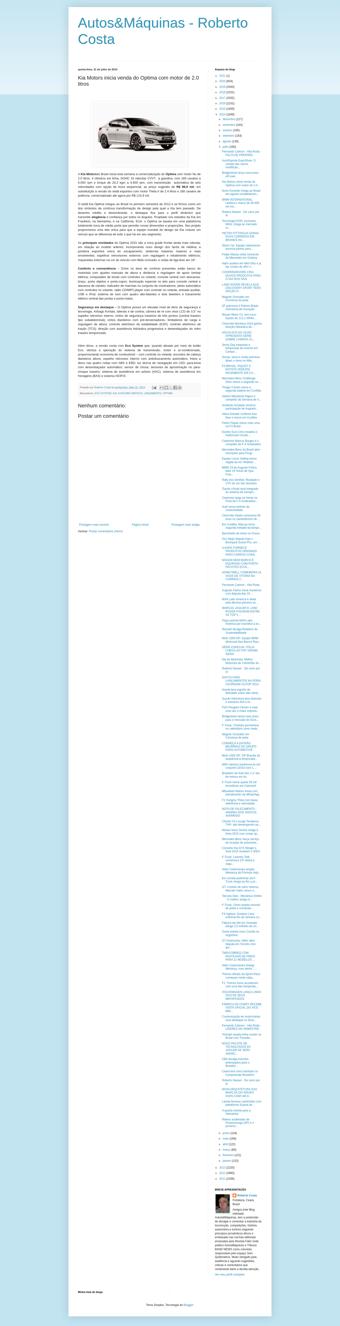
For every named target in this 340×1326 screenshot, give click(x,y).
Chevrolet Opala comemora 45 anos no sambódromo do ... (241, 517)
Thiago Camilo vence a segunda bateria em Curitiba (241, 389)
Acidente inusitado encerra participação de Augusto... (240, 407)
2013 (222, 1167)
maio (226, 1138)
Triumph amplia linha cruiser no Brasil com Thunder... (241, 1036)
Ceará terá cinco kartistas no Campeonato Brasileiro (240, 1073)
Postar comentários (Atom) (106, 531)
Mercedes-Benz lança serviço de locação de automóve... (240, 840)
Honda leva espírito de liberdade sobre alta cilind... (241, 691)
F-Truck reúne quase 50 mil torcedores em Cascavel (239, 784)
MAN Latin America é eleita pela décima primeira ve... (240, 601)
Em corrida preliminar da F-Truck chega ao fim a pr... (239, 880)
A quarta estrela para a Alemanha (236, 1112)
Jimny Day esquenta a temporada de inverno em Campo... (240, 348)
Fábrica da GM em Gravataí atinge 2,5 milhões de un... (240, 924)
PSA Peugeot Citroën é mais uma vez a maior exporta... (240, 709)
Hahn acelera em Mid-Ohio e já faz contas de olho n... (241, 265)
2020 (222, 81)
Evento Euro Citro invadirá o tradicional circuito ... (239, 433)
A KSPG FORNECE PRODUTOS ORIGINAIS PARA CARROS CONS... (239, 551)
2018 (222, 92)
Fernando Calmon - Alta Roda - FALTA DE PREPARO (241, 153)
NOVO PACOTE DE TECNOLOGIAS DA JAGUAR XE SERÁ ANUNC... (236, 1048)
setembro (229, 135)
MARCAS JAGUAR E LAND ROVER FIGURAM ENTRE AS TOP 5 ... (241, 611)
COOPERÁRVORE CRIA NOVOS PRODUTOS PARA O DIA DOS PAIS (241, 275)
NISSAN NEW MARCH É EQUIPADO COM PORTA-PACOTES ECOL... (240, 563)
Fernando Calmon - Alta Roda (240, 585)
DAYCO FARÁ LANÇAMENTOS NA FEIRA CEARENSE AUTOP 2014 (241, 681)
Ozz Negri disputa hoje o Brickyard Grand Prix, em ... (241, 540)
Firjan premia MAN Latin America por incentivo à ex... (241, 622)
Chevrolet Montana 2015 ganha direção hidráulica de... (242, 325)
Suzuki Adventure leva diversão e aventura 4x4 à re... (241, 700)
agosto (227, 141)
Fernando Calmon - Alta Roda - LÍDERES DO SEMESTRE (241, 1027)
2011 (222, 1178)
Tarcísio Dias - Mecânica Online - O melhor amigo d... (242, 897)
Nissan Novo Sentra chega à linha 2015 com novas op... (240, 831)
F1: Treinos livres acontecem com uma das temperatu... (240, 984)
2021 (222, 75)
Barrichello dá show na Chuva (240, 533)
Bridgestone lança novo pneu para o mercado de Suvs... (240, 718)
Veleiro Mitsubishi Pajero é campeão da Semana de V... (241, 398)
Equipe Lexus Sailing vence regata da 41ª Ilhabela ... (239, 460)
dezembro (229, 119)
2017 (222, 98)
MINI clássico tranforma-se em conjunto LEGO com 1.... (241, 766)
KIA (115, 393)
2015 (222, 108)
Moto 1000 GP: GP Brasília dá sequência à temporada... (241, 757)
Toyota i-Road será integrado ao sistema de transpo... (240, 490)
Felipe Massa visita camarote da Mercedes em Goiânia (240, 256)
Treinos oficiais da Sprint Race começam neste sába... (241, 975)
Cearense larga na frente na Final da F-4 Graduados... (240, 499)
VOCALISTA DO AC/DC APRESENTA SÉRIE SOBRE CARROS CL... (238, 336)
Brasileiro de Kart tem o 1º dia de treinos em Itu (240, 775)
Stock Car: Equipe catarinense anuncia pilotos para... (241, 247)
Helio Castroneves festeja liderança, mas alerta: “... (239, 967)
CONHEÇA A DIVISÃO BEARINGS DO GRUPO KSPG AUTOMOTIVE (239, 747)
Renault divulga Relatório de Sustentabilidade (240, 631)
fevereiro (228, 1155)
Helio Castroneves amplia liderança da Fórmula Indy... (241, 871)
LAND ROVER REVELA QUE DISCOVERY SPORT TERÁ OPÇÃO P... (241, 288)
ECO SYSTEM (103, 393)
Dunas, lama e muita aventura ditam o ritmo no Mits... (241, 358)
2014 (222, 114)
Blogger (188, 1305)
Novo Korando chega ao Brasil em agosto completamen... (241, 192)
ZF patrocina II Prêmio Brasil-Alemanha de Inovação (240, 307)
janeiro (227, 1160)
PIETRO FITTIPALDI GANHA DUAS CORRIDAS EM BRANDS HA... (240, 237)
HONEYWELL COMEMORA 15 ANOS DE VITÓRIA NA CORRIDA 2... (241, 576)
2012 (222, 1173)
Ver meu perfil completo (230, 1274)
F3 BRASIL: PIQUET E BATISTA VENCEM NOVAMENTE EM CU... (238, 369)
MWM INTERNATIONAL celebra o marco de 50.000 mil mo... (240, 203)
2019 (222, 87)
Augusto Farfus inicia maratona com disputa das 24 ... (241, 592)
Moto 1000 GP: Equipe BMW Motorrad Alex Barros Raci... (241, 640)
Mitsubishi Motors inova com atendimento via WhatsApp (240, 793)
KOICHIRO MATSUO (130, 393)
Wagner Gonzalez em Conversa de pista (235, 298)
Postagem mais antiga (185, 524)
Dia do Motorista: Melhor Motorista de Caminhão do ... (242, 661)
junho (226, 1133)
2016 (222, 103)
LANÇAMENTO (153, 393)
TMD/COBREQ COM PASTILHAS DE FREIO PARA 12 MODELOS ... (238, 956)
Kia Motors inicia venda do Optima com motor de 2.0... (241, 183)
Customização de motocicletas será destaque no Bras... (241, 1018)
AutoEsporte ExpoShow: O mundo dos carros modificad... (239, 164)
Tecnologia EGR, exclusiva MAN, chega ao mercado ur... (239, 224)
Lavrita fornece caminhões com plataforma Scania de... (241, 1103)
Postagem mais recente (94, 524)
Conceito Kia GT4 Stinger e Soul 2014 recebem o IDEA (241, 849)
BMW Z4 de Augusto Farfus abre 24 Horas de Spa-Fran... (239, 471)
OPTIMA (168, 393)
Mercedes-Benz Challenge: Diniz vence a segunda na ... (241, 380)
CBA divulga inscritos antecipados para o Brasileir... (236, 1062)
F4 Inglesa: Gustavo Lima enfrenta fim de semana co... (241, 915)
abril (226, 1144)
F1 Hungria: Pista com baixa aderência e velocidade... (240, 801)
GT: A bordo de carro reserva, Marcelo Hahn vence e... (240, 888)
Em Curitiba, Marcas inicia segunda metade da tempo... (242, 526)
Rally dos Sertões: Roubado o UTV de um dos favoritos (240, 481)
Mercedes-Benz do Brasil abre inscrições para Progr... (241, 451)
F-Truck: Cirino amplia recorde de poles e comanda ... (241, 906)
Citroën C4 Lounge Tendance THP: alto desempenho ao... (241, 823)
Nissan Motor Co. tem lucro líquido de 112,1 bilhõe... (239, 316)
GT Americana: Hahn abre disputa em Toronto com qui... (239, 944)
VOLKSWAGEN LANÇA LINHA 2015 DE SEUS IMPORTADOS (241, 995)
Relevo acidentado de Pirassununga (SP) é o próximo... (238, 1123)
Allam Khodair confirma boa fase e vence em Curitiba (239, 415)
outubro (228, 130)
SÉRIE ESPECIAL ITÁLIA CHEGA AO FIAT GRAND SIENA (240, 651)
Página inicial (140, 524)
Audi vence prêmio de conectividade (235, 508)
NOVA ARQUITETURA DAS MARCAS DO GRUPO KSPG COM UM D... (239, 1093)
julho (226, 146)
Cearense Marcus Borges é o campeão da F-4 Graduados (241, 442)
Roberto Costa (247, 1195)
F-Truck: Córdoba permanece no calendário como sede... (240, 727)
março (227, 1149)
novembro (229, 125)
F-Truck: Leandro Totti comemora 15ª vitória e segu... (238, 860)
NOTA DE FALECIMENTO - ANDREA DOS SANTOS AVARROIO (239, 812)
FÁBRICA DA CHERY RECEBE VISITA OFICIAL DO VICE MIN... (242, 1008)
